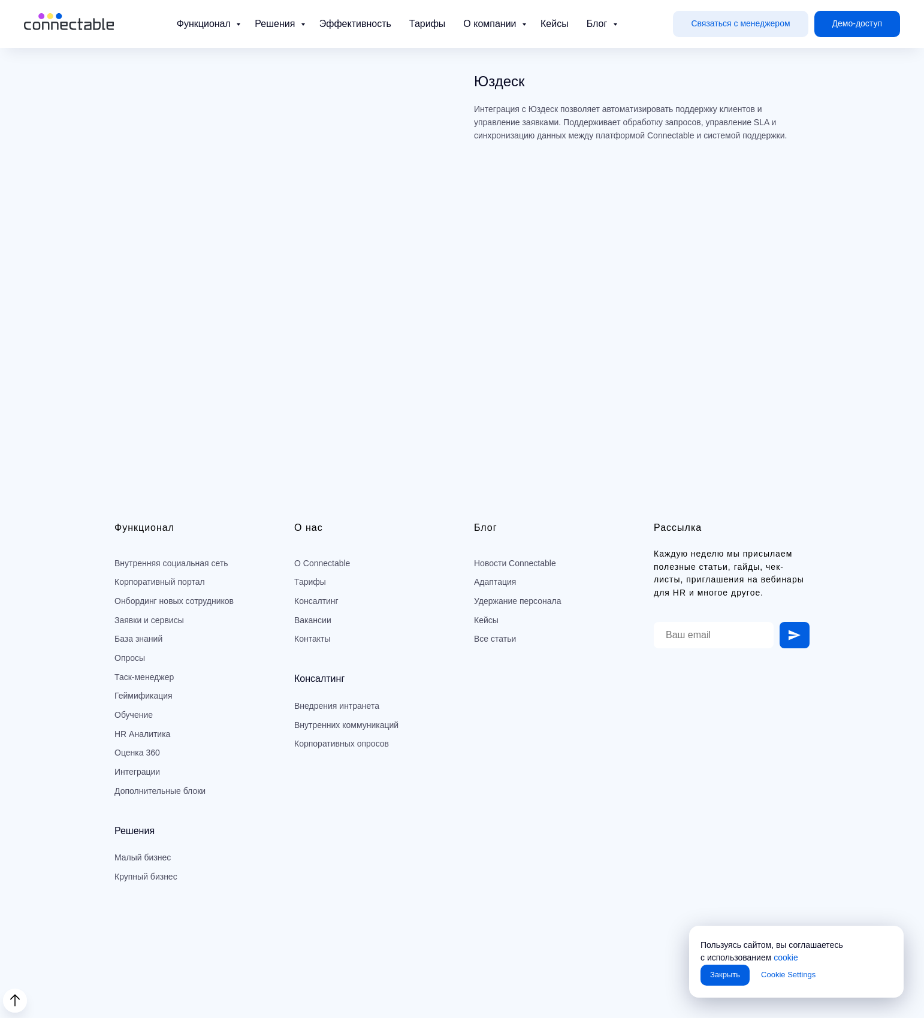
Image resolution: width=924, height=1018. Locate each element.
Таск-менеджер (144, 677)
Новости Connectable (515, 563)
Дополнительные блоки (160, 791)
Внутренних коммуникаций (346, 725)
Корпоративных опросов (341, 743)
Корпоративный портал (159, 582)
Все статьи (495, 639)
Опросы (129, 658)
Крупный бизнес (145, 876)
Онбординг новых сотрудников (174, 601)
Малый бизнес (142, 857)
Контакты (312, 639)
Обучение (133, 715)
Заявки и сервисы (149, 620)
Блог (598, 24)
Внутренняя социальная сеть (171, 563)
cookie (786, 957)
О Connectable (322, 563)
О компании (491, 24)
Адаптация (495, 582)
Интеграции (137, 772)
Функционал (205, 24)
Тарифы (427, 24)
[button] (740, 24)
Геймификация (143, 695)
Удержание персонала (517, 601)
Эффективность (355, 24)
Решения (276, 24)
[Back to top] (15, 1001)
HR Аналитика (142, 734)
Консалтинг (316, 601)
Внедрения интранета (336, 706)
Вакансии (312, 620)
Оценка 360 (137, 752)
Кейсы (554, 24)
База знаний (138, 639)
